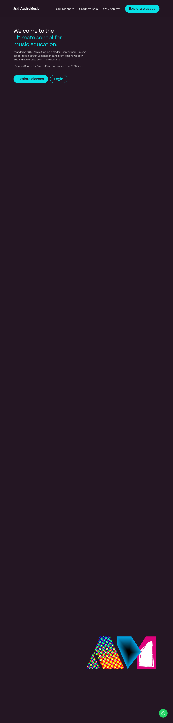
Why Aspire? (111, 8)
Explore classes (142, 8)
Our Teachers (65, 8)
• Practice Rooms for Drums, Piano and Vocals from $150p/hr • (48, 66)
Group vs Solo (88, 8)
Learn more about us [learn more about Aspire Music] (48, 59)
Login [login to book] (58, 78)
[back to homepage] (26, 8)
